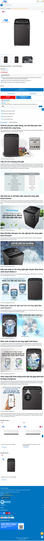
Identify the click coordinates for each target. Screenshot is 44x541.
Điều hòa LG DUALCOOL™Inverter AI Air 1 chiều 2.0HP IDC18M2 (31, 445)
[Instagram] (9, 513)
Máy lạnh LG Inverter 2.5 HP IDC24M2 (8, 444)
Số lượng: (2, 85)
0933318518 (7, 493)
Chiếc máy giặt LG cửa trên (5, 200)
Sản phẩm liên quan (4, 420)
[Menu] (1, 5)
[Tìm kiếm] (4, 5)
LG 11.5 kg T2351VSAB (13, 130)
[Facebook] (1, 513)
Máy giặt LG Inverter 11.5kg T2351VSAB (8, 477)
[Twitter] (4, 513)
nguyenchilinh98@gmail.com (8, 495)
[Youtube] (7, 513)
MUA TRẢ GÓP (33, 94)
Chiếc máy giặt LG (3, 381)
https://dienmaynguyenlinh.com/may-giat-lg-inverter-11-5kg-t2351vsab (24, 415)
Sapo (25, 539)
